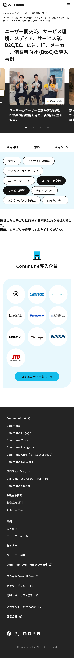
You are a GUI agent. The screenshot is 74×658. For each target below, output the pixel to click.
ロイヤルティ (55, 200)
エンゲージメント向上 (22, 200)
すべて (12, 161)
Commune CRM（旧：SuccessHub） (30, 454)
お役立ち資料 (15, 502)
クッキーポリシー (17, 586)
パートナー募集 (16, 555)
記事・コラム (15, 510)
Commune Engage (19, 433)
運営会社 (12, 616)
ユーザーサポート (19, 181)
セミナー (12, 545)
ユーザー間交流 (51, 181)
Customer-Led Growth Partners (27, 478)
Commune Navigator (20, 447)
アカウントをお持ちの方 (22, 607)
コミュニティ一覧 (17, 536)
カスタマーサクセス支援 (23, 171)
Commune (14, 425)
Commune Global (18, 486)
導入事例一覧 (38, 13)
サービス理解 (16, 190)
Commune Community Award (27, 564)
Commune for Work (20, 462)
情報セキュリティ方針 (20, 595)
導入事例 (12, 529)
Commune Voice (17, 440)
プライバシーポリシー (20, 576)
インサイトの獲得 (39, 161)
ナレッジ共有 (44, 190)
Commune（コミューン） (15, 13)
